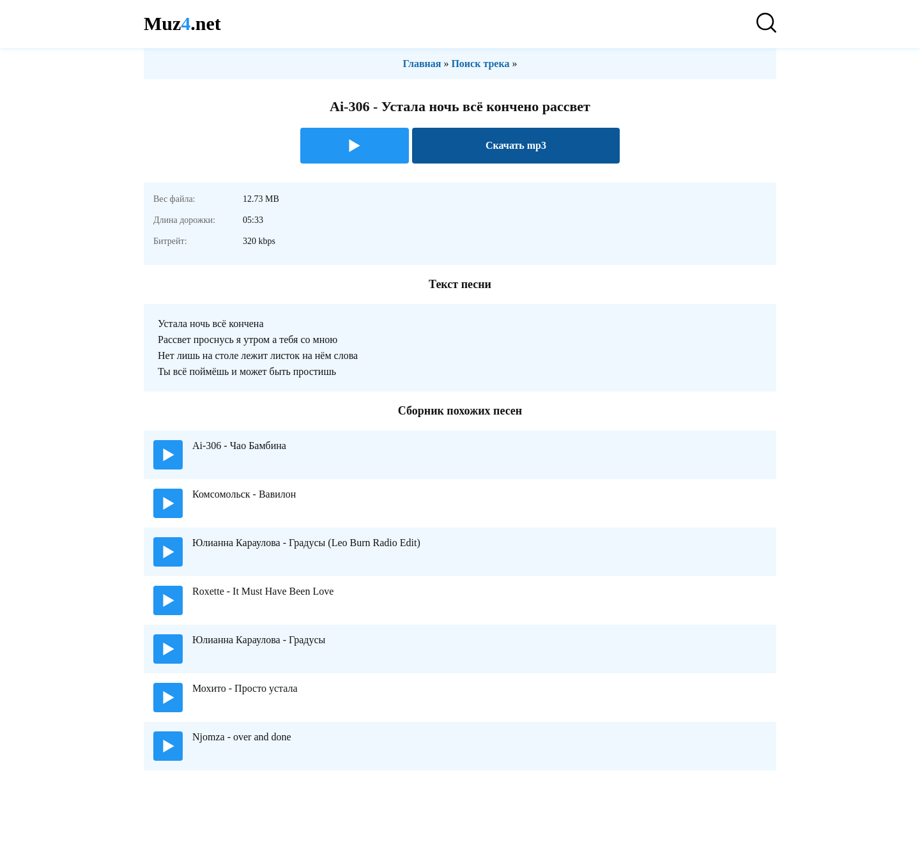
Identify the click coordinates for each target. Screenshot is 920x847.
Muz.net (182, 23)
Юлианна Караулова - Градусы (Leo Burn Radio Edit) (306, 542)
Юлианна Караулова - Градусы (258, 639)
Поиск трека (480, 63)
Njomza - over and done (241, 736)
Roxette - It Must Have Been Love (263, 591)
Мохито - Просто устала (245, 688)
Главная (422, 63)
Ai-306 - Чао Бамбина (239, 445)
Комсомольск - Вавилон (244, 494)
